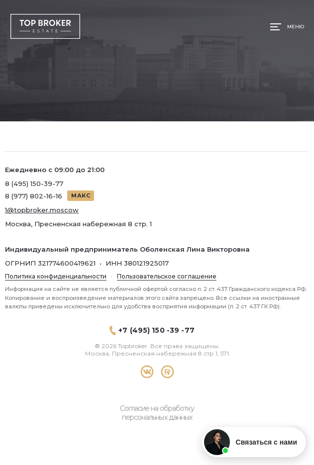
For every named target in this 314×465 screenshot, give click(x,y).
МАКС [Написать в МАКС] (80, 195)
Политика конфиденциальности (55, 276)
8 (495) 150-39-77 (34, 183)
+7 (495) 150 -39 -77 (156, 330)
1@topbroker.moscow (42, 210)
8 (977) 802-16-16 (33, 196)
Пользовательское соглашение (166, 276)
